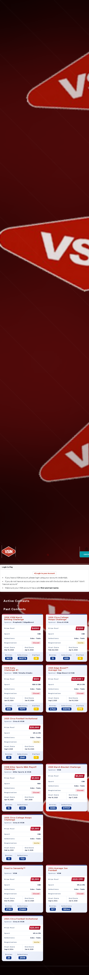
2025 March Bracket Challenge (64, 767)
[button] (47, 554)
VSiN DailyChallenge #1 (11, 669)
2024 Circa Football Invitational (21, 919)
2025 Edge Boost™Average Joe (58, 669)
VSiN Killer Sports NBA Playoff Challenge (20, 768)
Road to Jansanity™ (14, 869)
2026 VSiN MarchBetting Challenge (14, 618)
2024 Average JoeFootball (58, 869)
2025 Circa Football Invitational (20, 718)
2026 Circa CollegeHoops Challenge (58, 618)
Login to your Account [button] (44, 573)
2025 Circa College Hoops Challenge (18, 819)
